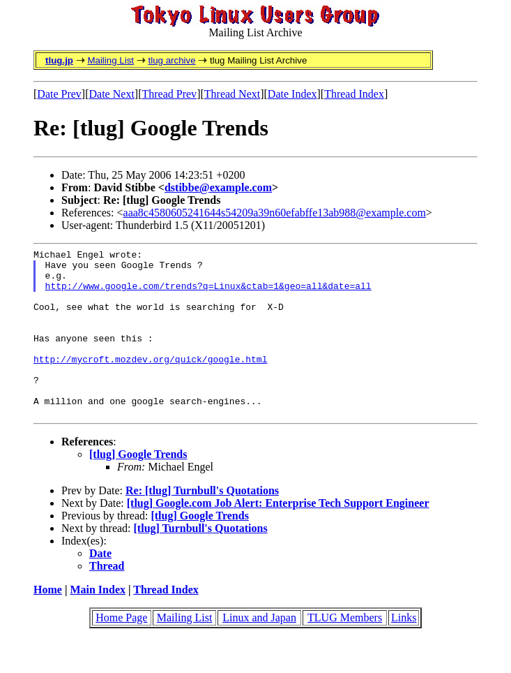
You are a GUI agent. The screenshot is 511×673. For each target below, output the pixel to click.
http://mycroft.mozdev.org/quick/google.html (150, 382)
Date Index (292, 94)
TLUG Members (344, 651)
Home (47, 623)
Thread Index (354, 94)
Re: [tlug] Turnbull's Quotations (202, 524)
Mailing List (110, 60)
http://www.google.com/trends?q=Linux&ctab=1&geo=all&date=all (208, 294)
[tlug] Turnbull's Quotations (201, 562)
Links (403, 651)
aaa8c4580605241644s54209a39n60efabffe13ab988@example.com (274, 213)
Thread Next (232, 94)
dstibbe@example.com (218, 187)
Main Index (97, 623)
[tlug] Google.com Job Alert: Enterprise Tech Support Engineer (278, 536)
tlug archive (171, 60)
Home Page (121, 651)
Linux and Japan (259, 651)
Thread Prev (169, 94)
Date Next (112, 94)
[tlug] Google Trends (138, 488)
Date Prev (59, 94)
